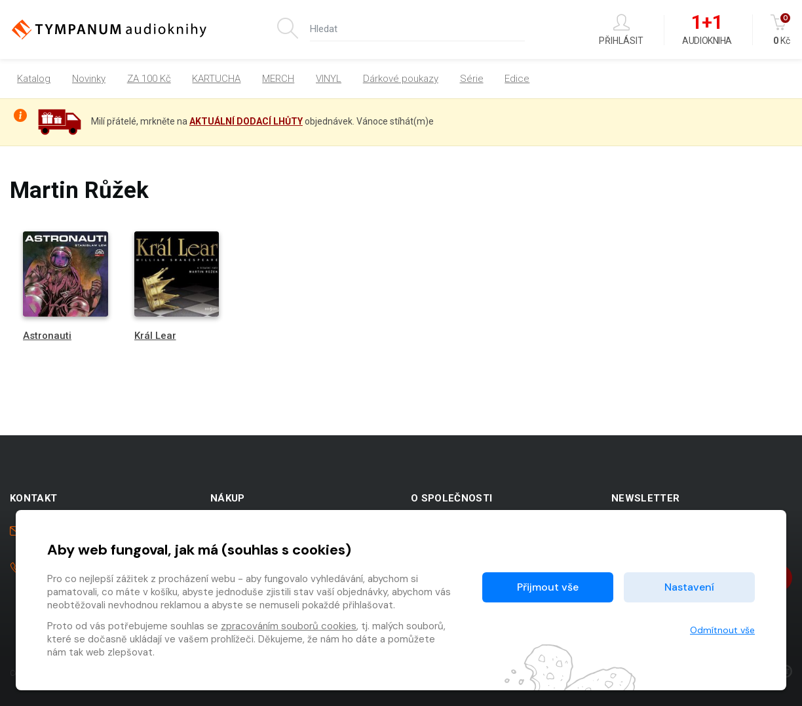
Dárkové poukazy (400, 79)
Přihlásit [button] (621, 29)
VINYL (328, 79)
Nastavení (689, 587)
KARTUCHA (216, 79)
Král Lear (155, 336)
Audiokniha (706, 30)
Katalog (33, 79)
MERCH (278, 79)
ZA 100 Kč (149, 79)
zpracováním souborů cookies (288, 626)
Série (472, 79)
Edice (517, 79)
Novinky (88, 79)
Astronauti (47, 336)
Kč (781, 29)
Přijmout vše (548, 587)
